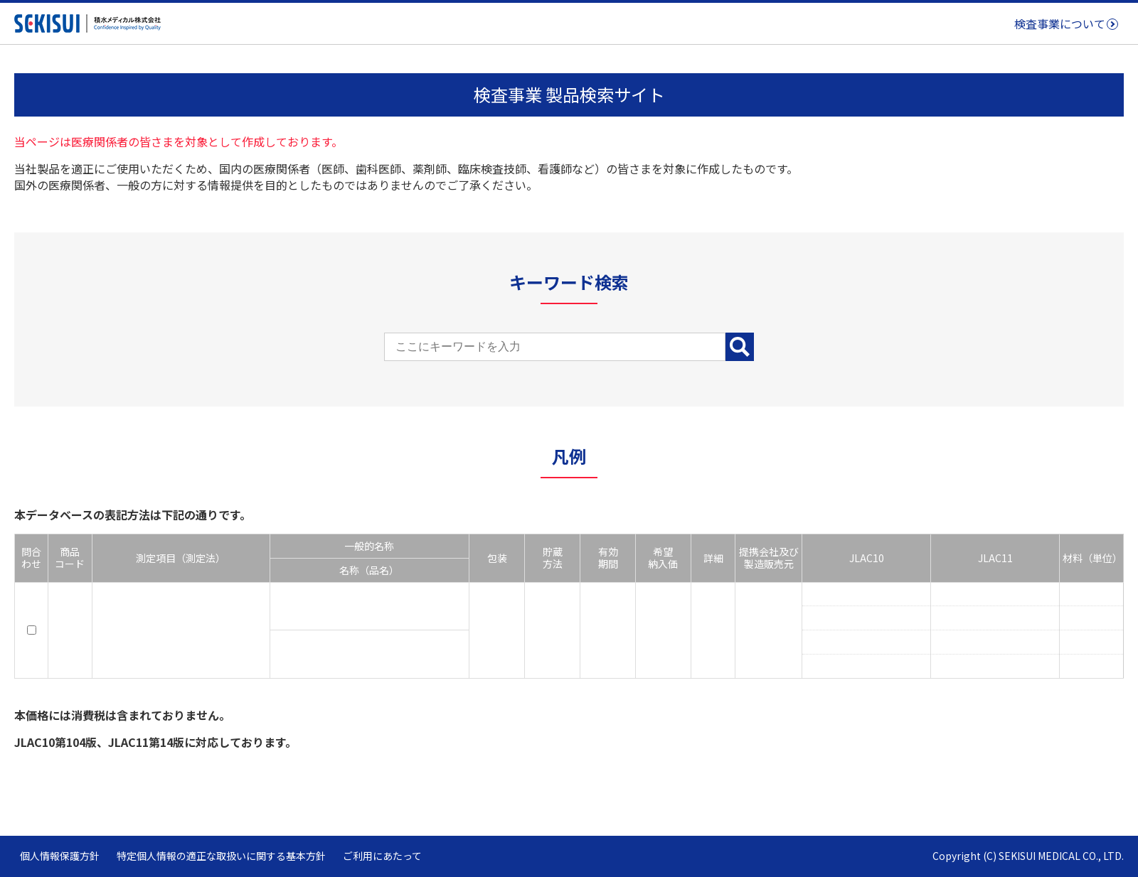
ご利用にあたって (382, 856)
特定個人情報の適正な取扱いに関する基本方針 (221, 856)
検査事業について (1059, 23)
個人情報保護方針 (60, 856)
